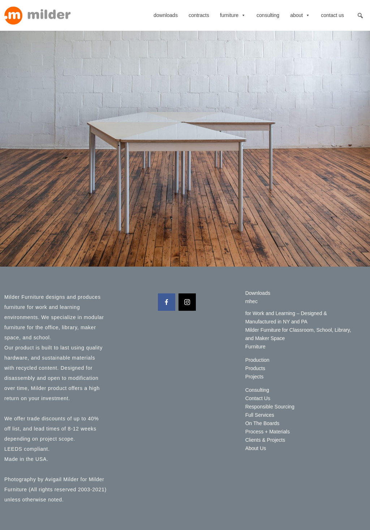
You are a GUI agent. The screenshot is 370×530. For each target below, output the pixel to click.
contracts (199, 15)
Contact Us (332, 15)
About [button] (300, 15)
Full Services (259, 415)
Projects (254, 377)
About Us (255, 448)
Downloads (166, 15)
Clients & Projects (265, 440)
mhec (251, 301)
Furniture (233, 15)
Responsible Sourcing (269, 407)
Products (255, 368)
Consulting (268, 15)
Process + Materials (267, 431)
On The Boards (262, 423)
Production (257, 360)
